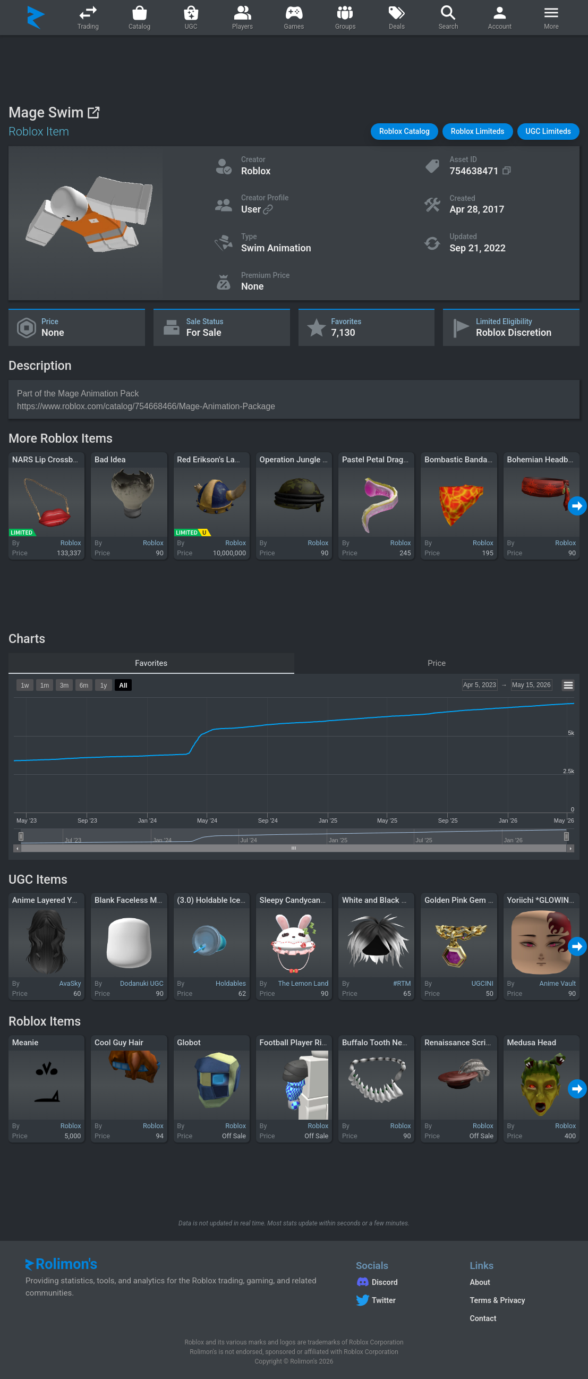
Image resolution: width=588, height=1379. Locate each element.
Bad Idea (110, 459)
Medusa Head (531, 1042)
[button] (404, 131)
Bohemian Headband (544, 459)
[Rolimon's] (36, 17)
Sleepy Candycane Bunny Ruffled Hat (325, 900)
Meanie (25, 1042)
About (480, 1282)
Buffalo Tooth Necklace (383, 1042)
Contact (483, 1318)
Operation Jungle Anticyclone (312, 459)
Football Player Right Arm (305, 1042)
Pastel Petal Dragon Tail (384, 459)
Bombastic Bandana (460, 459)
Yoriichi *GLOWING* (542, 900)
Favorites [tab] (151, 663)
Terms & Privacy (497, 1300)
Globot (189, 1042)
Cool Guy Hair (119, 1042)
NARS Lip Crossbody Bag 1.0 (63, 459)
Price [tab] (437, 663)
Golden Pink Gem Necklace (472, 900)
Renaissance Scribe (459, 1042)
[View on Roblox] (93, 112)
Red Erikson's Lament (215, 459)
